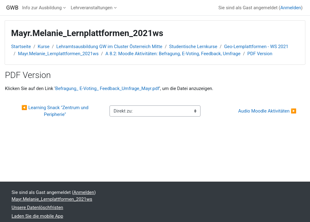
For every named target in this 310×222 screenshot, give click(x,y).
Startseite (21, 46)
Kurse (43, 46)
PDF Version (259, 53)
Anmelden (290, 7)
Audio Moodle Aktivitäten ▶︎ (267, 111)
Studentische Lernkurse (193, 46)
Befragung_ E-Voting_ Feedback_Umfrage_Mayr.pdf (107, 88)
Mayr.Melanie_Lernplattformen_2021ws (58, 53)
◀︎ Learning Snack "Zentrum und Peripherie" (56, 111)
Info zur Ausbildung (42, 7)
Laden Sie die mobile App (37, 216)
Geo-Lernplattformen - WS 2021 (256, 46)
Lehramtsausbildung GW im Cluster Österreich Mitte (109, 46)
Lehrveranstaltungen (92, 7)
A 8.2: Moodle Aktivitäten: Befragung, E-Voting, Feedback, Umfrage (173, 53)
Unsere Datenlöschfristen (37, 207)
